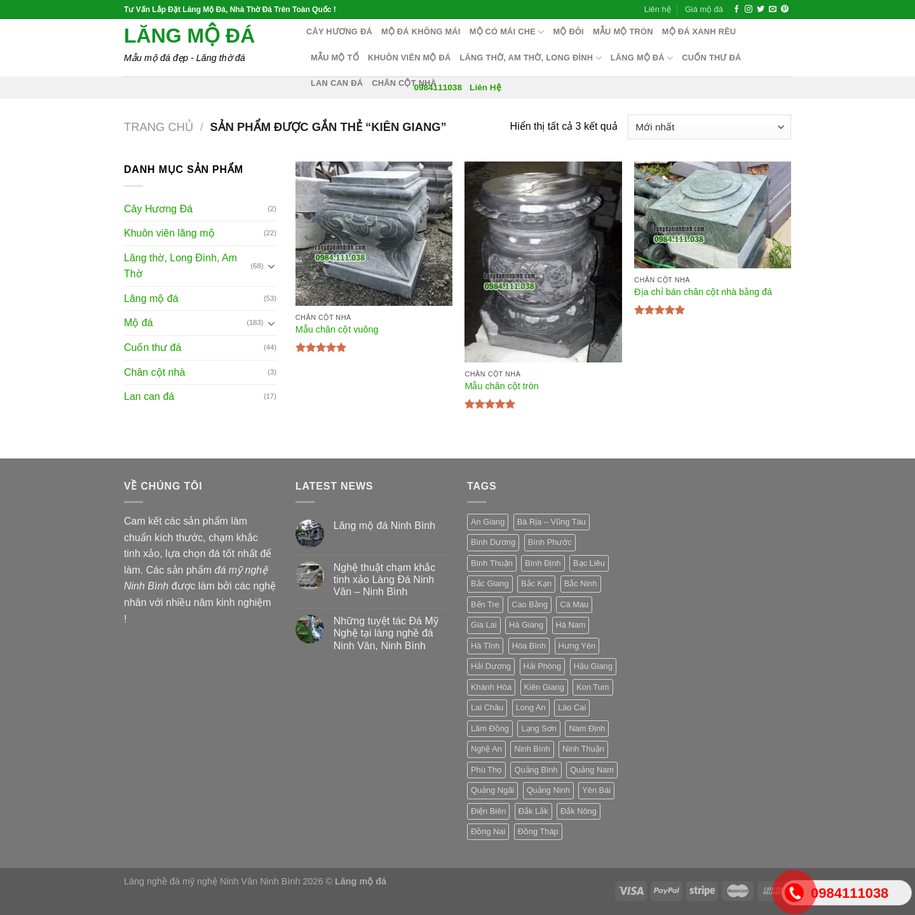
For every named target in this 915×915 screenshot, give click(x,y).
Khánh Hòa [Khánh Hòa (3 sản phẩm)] (491, 687)
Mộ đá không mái (421, 31)
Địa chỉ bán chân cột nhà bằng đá (703, 292)
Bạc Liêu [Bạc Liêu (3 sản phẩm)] (589, 563)
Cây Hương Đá (158, 208)
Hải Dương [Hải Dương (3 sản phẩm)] (491, 666)
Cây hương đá (339, 31)
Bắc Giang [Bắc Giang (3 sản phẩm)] (490, 583)
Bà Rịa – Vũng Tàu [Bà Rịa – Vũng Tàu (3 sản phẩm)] (551, 521)
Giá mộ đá (704, 9)
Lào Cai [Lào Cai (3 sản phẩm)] (572, 707)
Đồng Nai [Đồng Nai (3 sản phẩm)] (488, 831)
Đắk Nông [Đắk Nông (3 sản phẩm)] (578, 811)
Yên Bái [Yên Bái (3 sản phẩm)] (596, 790)
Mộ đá (138, 322)
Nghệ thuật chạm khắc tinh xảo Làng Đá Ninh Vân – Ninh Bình (385, 579)
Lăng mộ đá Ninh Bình (384, 525)
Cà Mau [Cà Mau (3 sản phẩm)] (574, 604)
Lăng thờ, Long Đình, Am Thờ (180, 266)
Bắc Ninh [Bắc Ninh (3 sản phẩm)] (580, 583)
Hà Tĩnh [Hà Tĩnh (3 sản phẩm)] (485, 645)
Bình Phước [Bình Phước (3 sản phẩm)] (550, 542)
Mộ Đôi (568, 31)
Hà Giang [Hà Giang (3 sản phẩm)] (526, 624)
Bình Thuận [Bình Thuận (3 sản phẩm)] (492, 563)
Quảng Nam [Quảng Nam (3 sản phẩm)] (592, 769)
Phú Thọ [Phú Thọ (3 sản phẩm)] (486, 769)
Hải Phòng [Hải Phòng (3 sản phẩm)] (543, 666)
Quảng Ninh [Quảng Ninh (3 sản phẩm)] (548, 790)
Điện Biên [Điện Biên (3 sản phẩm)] (488, 811)
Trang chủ (158, 127)
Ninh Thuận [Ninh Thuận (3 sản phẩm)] (583, 748)
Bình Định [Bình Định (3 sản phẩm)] (542, 563)
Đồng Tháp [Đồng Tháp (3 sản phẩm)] (538, 831)
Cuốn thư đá (711, 57)
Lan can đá (337, 83)
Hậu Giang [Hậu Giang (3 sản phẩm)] (593, 666)
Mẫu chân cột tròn (501, 386)
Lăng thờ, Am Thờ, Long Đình (531, 58)
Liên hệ (657, 9)
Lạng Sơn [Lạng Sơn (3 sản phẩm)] (539, 728)
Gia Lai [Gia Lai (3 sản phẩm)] (484, 624)
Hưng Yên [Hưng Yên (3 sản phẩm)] (577, 645)
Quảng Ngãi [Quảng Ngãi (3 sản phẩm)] (492, 790)
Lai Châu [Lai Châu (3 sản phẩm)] (487, 707)
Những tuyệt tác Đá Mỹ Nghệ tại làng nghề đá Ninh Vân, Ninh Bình (386, 633)
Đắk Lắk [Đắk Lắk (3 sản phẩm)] (533, 811)
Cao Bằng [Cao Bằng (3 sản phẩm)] (530, 604)
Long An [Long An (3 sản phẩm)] (531, 707)
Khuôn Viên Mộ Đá (409, 57)
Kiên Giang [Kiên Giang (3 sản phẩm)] (544, 687)
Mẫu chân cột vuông (337, 329)
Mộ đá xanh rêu (699, 31)
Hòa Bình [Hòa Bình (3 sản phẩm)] (529, 645)
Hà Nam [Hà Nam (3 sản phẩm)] (571, 624)
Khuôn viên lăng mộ (169, 233)
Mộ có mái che (507, 32)
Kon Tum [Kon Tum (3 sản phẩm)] (592, 687)
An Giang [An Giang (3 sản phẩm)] (488, 521)
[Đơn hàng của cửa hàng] (709, 126)
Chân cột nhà (404, 83)
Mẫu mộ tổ (335, 57)
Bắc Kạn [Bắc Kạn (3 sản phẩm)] (536, 583)
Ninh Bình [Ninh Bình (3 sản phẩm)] (532, 748)
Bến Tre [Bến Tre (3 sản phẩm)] (485, 604)
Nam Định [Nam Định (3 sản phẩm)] (587, 728)
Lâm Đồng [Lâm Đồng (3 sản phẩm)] (490, 728)
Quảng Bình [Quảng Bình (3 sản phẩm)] (535, 769)
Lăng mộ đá (189, 35)
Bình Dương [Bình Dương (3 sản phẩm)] (493, 542)
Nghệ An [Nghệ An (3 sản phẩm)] (486, 748)
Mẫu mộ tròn (623, 31)
